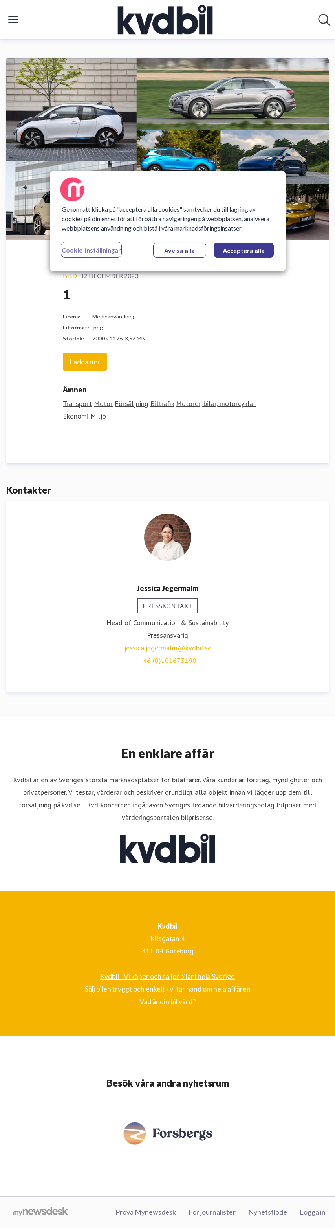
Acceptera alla (244, 250)
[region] (168, 221)
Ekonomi (75, 416)
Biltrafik (162, 403)
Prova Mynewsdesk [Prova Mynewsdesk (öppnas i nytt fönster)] (145, 1212)
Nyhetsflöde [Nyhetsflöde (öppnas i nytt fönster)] (267, 1212)
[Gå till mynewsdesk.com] (40, 1212)
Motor (103, 403)
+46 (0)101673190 (167, 660)
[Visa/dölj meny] (13, 19)
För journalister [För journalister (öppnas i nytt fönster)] (212, 1212)
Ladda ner (85, 361)
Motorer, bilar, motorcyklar (216, 403)
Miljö (98, 416)
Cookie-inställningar (91, 250)
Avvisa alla (179, 250)
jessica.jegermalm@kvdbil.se (167, 647)
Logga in (313, 1212)
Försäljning (131, 403)
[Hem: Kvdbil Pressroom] (165, 20)
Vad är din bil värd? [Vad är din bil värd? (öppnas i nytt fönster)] (167, 1001)
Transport (77, 403)
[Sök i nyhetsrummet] (324, 19)
